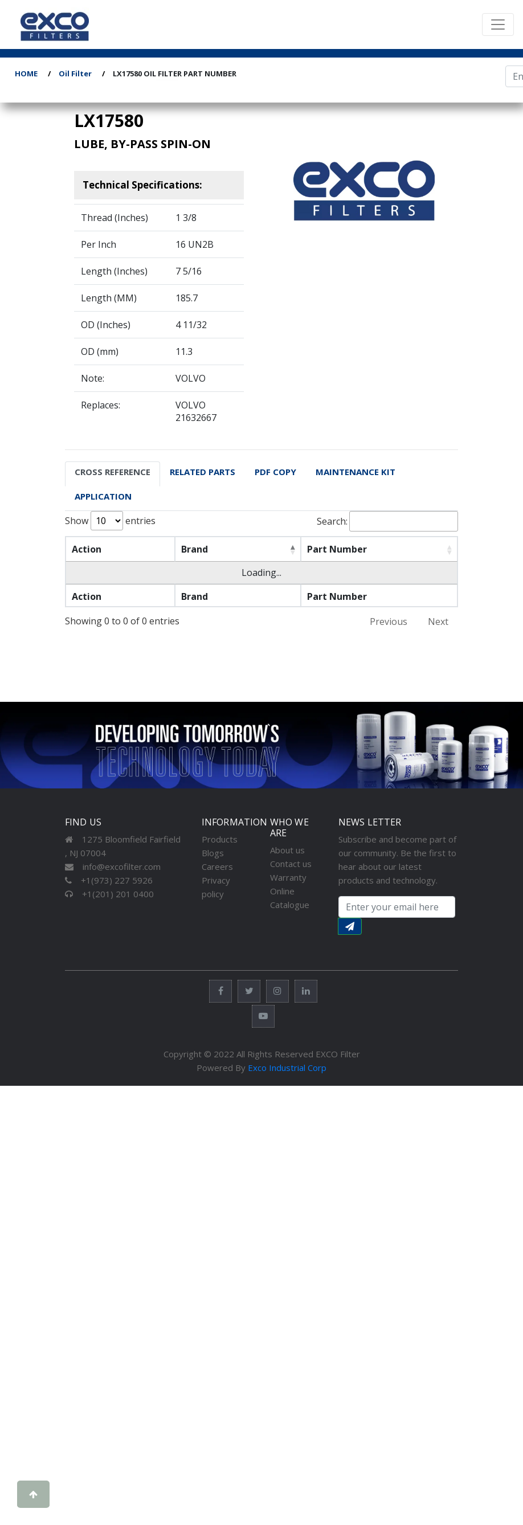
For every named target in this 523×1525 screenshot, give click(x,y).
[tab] (112, 473)
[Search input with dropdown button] (396, 907)
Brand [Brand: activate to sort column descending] (181, 549)
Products (220, 839)
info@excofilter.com (113, 866)
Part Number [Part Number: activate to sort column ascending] (308, 549)
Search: (387, 521)
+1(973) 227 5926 (109, 880)
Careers (217, 866)
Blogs (213, 852)
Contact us (291, 863)
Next (438, 621)
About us (287, 850)
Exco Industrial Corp (287, 1067)
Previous (388, 621)
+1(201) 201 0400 (109, 894)
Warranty (288, 877)
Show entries (110, 520)
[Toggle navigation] (498, 24)
